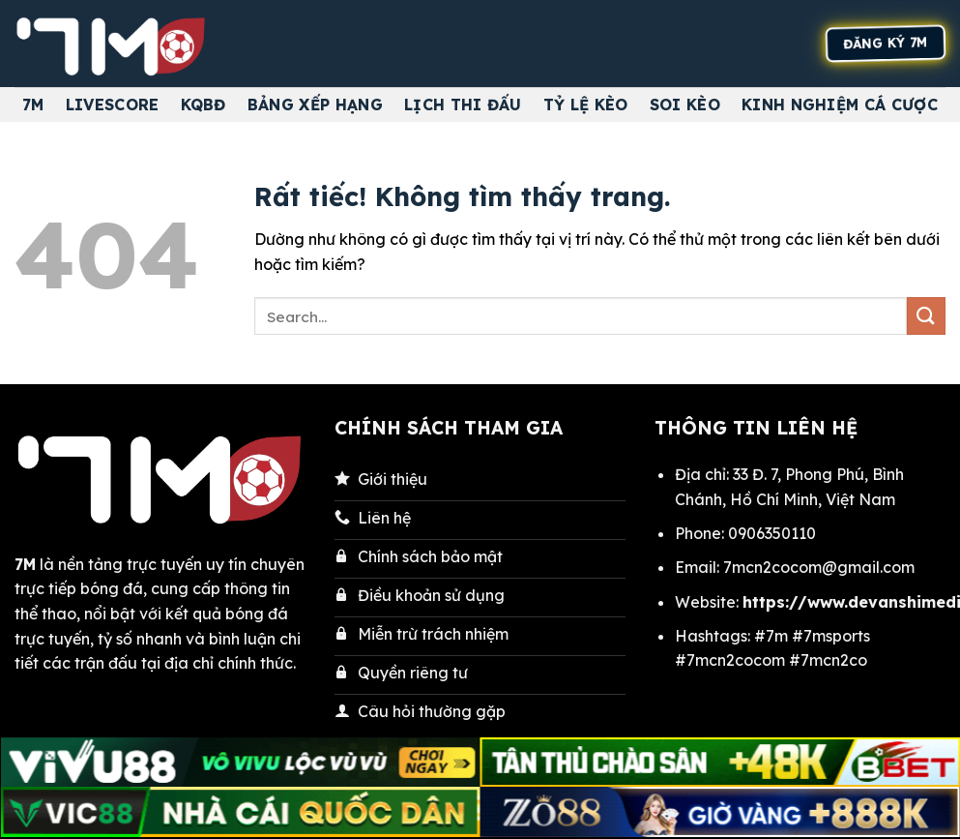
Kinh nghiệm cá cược (840, 104)
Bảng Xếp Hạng (315, 104)
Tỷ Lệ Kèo (585, 104)
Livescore (113, 104)
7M (33, 104)
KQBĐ (203, 104)
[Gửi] (926, 316)
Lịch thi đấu (463, 104)
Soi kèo (685, 104)
